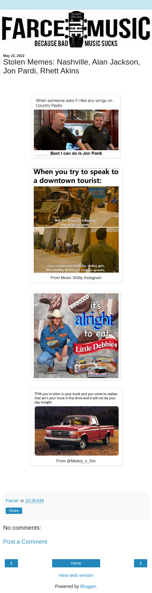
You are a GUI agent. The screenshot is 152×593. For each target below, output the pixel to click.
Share (14, 511)
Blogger (88, 586)
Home (76, 563)
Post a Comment (25, 541)
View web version (76, 575)
